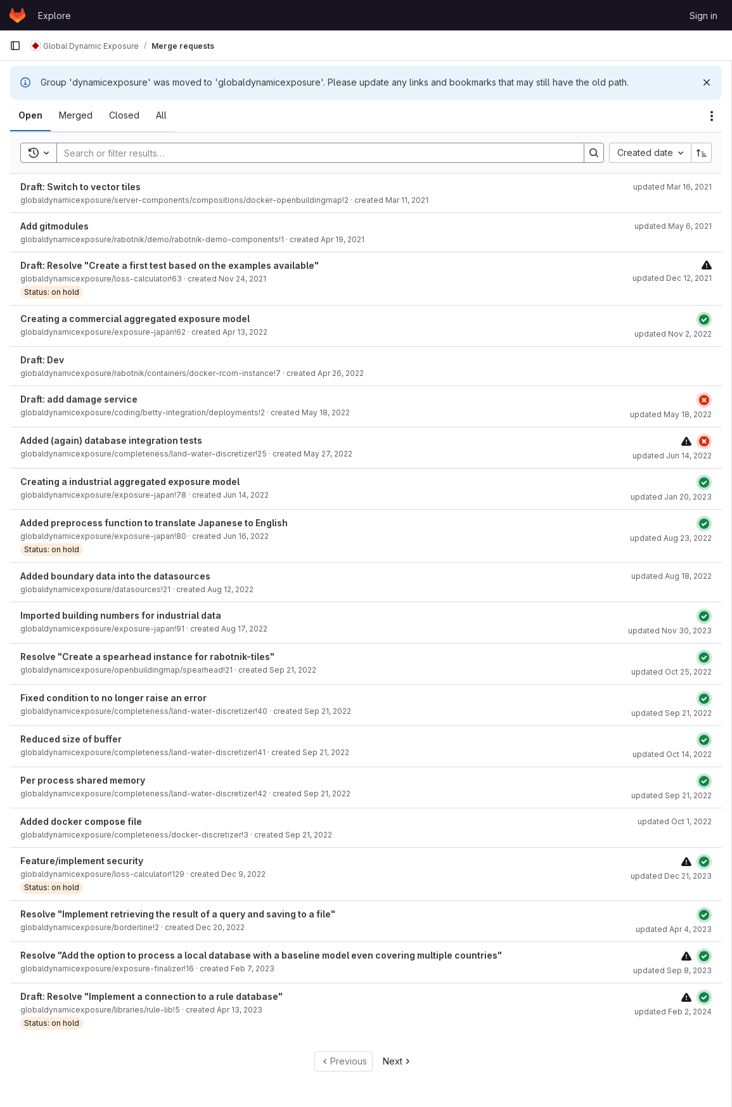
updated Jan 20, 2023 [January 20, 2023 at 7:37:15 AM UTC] (671, 497)
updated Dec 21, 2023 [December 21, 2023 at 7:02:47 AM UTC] (671, 876)
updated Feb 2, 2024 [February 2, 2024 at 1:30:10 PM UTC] (673, 1011)
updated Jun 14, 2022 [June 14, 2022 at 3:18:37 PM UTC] (672, 455)
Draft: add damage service (79, 399)
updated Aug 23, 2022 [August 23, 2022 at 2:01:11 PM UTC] (671, 538)
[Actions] (712, 116)
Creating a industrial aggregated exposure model (130, 481)
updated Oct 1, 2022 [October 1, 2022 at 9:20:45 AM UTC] (675, 821)
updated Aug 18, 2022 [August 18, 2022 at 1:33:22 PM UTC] (671, 576)
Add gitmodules (54, 226)
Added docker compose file (81, 821)
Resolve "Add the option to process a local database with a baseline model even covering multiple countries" (261, 955)
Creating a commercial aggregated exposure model (135, 318)
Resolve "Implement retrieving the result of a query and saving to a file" (177, 914)
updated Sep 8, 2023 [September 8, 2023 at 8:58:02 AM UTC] (672, 970)
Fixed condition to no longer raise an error (113, 697)
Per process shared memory (82, 780)
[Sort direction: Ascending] (701, 153)
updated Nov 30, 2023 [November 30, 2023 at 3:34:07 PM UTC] (670, 630)
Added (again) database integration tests (111, 440)
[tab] (30, 115)
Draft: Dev (42, 359)
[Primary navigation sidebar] (15, 46)
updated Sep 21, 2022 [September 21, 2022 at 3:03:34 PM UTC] (671, 795)
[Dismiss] (706, 82)
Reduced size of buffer (71, 739)
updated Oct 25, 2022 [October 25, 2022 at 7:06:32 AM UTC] (671, 671)
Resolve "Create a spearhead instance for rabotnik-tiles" (147, 656)
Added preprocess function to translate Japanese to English (154, 522)
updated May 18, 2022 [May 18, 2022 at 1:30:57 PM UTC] (671, 414)
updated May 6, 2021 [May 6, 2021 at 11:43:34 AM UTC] (673, 226)
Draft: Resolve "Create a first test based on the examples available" (169, 265)
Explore (54, 15)
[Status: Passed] (704, 319)
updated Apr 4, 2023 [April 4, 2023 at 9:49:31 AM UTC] (674, 929)
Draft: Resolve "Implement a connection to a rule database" (151, 996)
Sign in (703, 15)
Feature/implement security (81, 860)
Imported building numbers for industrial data (120, 615)
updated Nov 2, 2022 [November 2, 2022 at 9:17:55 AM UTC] (673, 334)
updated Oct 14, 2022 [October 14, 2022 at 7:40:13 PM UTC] (672, 754)
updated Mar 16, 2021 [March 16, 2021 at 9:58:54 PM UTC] (672, 186)
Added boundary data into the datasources (115, 576)
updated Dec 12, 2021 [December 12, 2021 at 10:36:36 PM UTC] (672, 278)
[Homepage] (17, 15)
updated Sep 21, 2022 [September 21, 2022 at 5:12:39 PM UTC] (671, 713)
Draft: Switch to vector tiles (80, 186)
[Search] (314, 152)
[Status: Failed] (704, 400)
